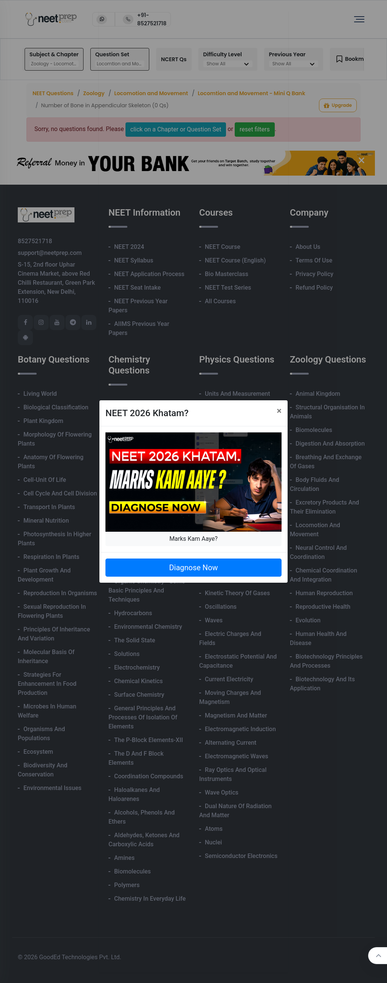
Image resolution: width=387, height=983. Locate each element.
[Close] (279, 410)
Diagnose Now (193, 567)
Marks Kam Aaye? (193, 538)
